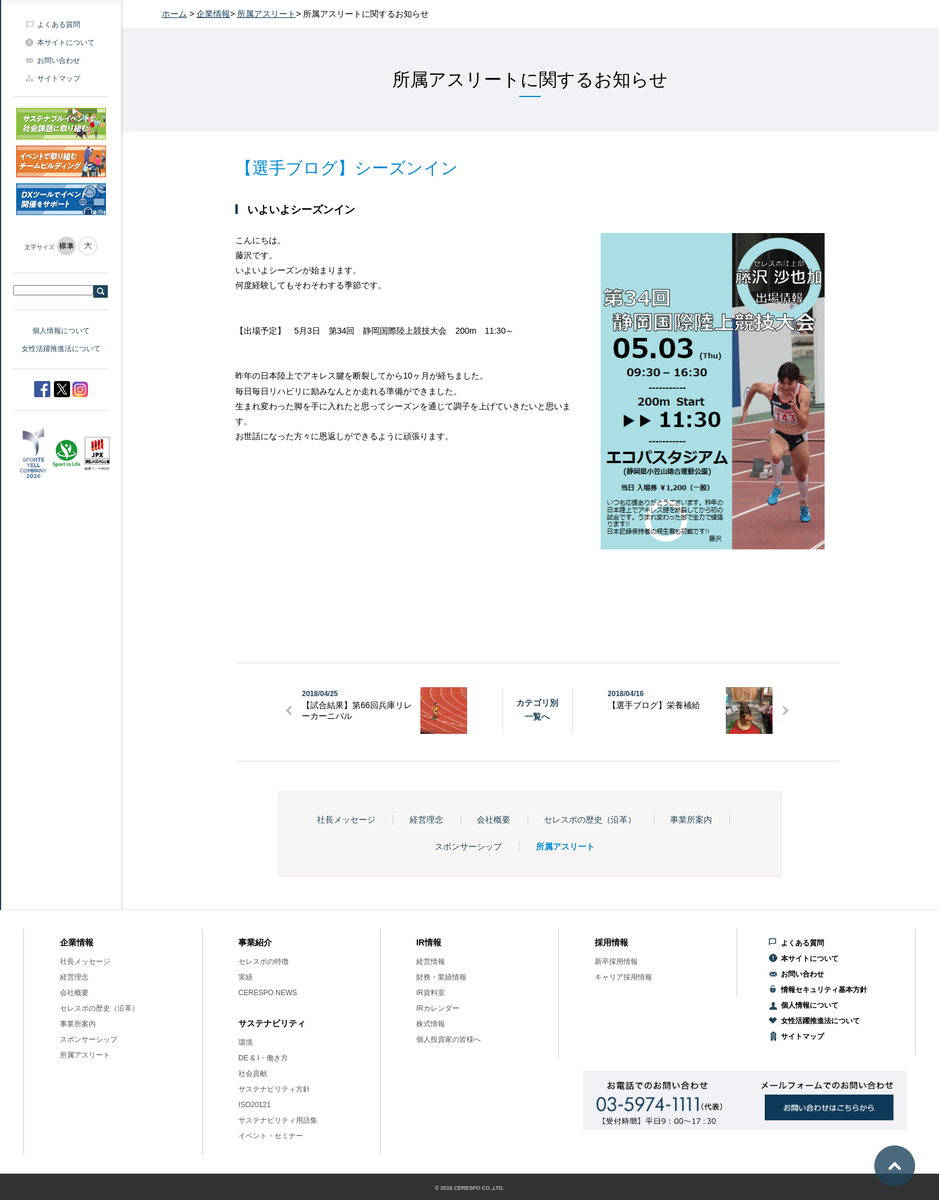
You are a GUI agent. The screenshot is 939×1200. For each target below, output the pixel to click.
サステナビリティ (271, 1023)
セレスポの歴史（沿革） (590, 819)
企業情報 (213, 14)
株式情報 (430, 1024)
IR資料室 (430, 993)
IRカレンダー (437, 1008)
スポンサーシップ (468, 846)
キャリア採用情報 (623, 977)
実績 (245, 977)
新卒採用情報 (616, 961)
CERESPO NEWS (267, 993)
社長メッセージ (346, 819)
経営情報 (430, 961)
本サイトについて (66, 42)
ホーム (174, 14)
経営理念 (426, 819)
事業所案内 (691, 819)
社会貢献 (252, 1073)
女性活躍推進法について (61, 348)
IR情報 (428, 942)
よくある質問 (58, 24)
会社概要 (493, 819)
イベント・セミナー (270, 1136)
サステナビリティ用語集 (277, 1120)
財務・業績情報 (441, 977)
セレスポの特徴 (263, 961)
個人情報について (61, 331)
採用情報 (611, 942)
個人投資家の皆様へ (448, 1039)
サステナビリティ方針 (274, 1089)
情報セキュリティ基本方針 (824, 990)
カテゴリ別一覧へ (537, 709)
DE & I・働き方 (263, 1058)
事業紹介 (255, 942)
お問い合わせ (58, 60)
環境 (245, 1042)
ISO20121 (254, 1105)
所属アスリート (266, 14)
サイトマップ (58, 78)
